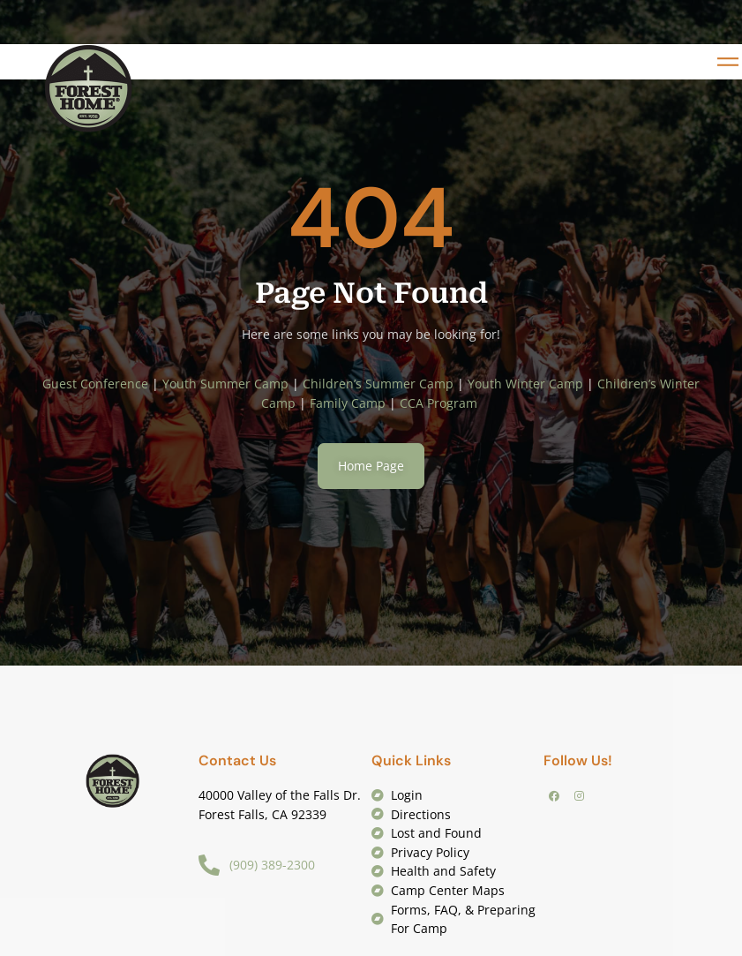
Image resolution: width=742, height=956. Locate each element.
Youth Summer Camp (225, 383)
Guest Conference (95, 383)
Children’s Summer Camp (378, 383)
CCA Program (440, 403)
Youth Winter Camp (525, 383)
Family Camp (348, 403)
